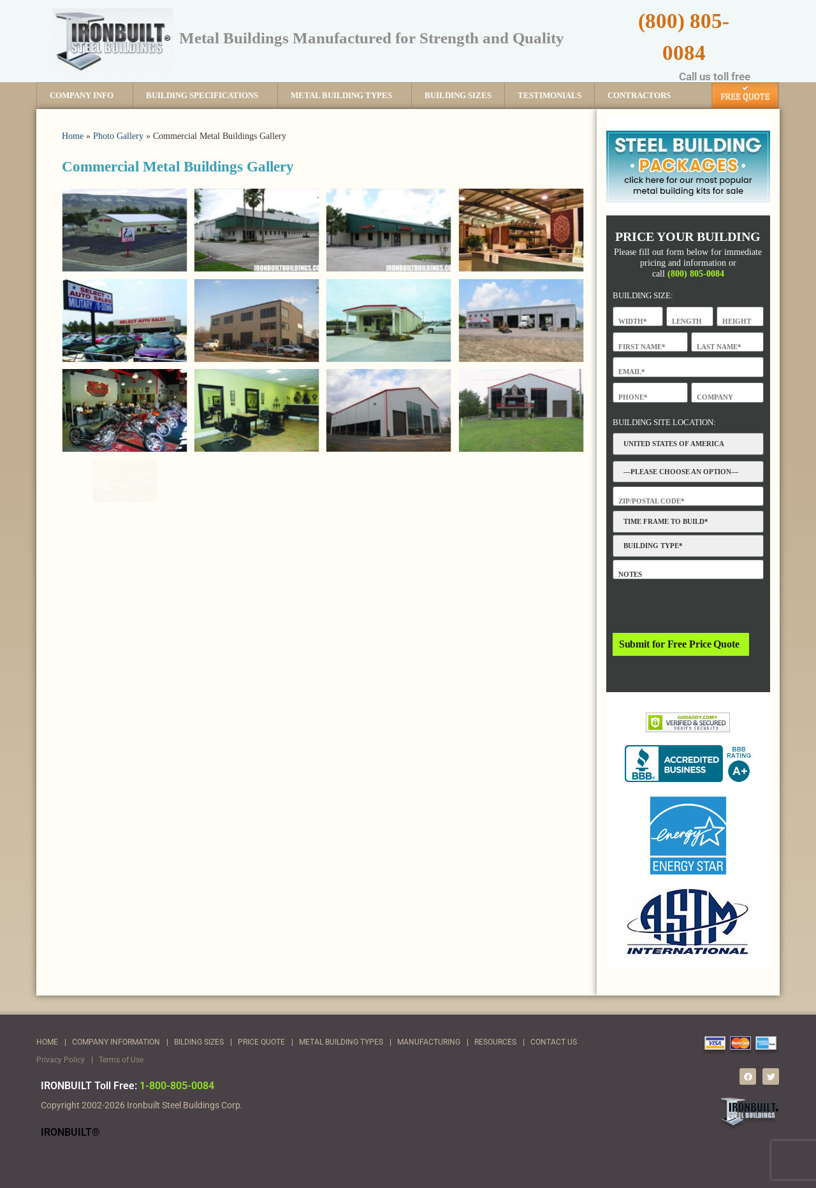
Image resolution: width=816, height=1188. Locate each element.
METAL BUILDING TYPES (344, 95)
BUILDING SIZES (458, 95)
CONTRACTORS (639, 95)
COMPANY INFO (85, 95)
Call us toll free (714, 76)
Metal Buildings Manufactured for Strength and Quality (371, 37)
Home (73, 136)
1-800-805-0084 (177, 1086)
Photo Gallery (118, 136)
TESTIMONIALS (549, 95)
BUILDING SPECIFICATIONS (205, 95)
